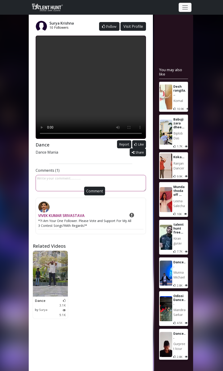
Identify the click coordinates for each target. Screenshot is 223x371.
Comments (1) (48, 170)
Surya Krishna (41, 312)
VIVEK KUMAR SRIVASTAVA (61, 215)
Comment (94, 191)
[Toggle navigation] (185, 7)
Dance (40, 300)
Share (138, 152)
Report (124, 144)
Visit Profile (133, 26)
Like (139, 144)
